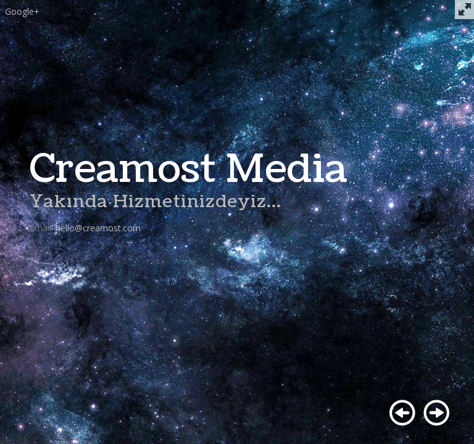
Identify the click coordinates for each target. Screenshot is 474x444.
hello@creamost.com (98, 228)
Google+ (22, 11)
